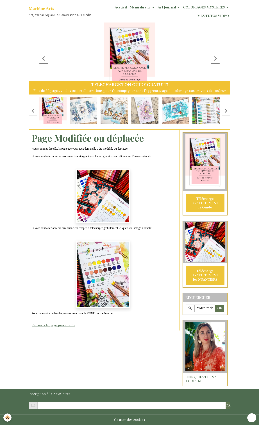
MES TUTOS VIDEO (213, 15)
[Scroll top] (251, 417)
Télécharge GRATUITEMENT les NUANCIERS (205, 275)
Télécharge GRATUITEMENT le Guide (205, 203)
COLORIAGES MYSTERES (204, 7)
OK (219, 308)
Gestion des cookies (129, 420)
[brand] (60, 11)
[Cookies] (8, 417)
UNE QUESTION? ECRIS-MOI (201, 379)
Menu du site (140, 7)
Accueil (121, 7)
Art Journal (167, 7)
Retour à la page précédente (54, 325)
